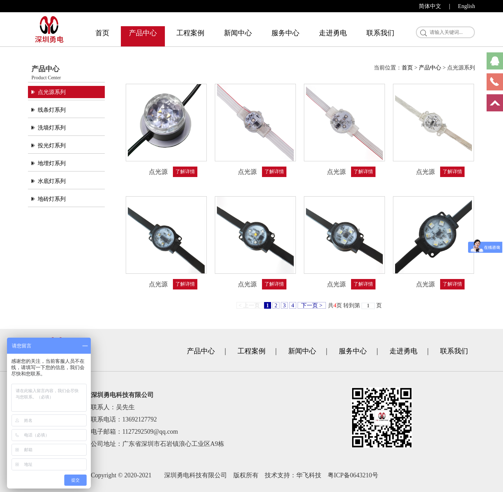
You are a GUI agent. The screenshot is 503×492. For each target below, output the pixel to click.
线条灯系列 (52, 110)
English (466, 6)
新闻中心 (238, 33)
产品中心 (143, 33)
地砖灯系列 (52, 199)
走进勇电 (333, 33)
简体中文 (430, 6)
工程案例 (190, 33)
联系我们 (380, 33)
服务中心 (285, 33)
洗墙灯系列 (52, 128)
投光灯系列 (52, 145)
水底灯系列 (52, 181)
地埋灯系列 (52, 163)
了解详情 (185, 171)
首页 (102, 33)
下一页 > (312, 305)
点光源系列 (52, 92)
